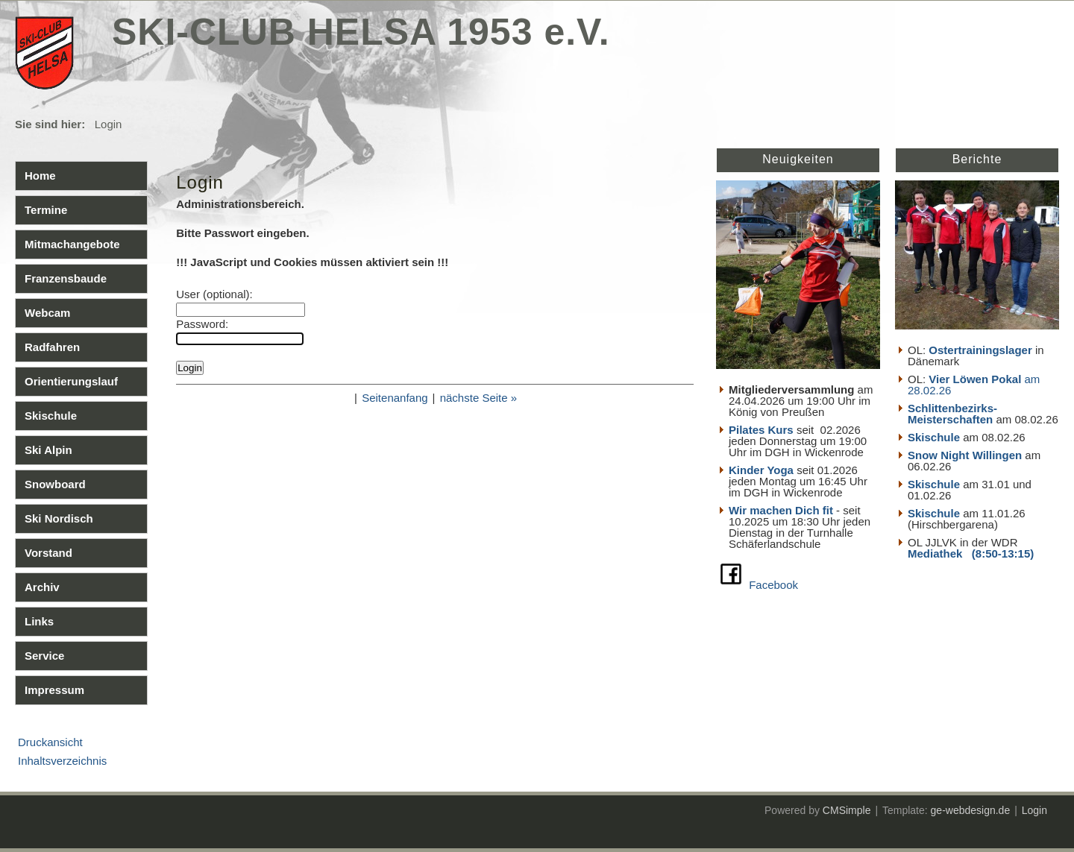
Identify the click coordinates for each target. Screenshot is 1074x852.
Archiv (42, 587)
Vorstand (48, 552)
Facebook (773, 584)
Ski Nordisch (59, 518)
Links (39, 621)
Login (1034, 810)
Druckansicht (50, 742)
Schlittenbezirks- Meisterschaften (952, 414)
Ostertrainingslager (980, 350)
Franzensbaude (66, 278)
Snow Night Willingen (965, 455)
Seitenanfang (394, 397)
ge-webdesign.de (971, 810)
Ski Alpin (48, 450)
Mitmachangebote (72, 244)
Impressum (54, 690)
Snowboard (55, 484)
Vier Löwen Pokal (975, 379)
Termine (46, 209)
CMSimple (847, 810)
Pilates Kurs (761, 429)
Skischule (51, 415)
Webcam (47, 312)
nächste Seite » (478, 397)
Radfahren (52, 347)
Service (44, 655)
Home (40, 175)
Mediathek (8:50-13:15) (971, 553)
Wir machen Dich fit (781, 510)
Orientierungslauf (71, 381)
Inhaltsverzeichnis (62, 760)
